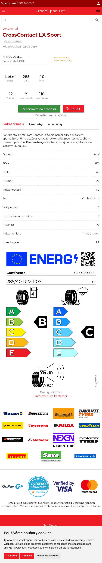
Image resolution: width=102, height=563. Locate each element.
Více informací (13, 41)
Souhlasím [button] (11, 555)
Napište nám (51, 525)
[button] (98, 10)
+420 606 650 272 (23, 3)
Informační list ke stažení (51, 396)
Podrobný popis (13, 124)
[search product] (97, 20)
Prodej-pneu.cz (50, 10)
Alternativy (55, 124)
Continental (10, 28)
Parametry (36, 124)
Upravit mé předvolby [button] (47, 555)
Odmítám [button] (27, 555)
